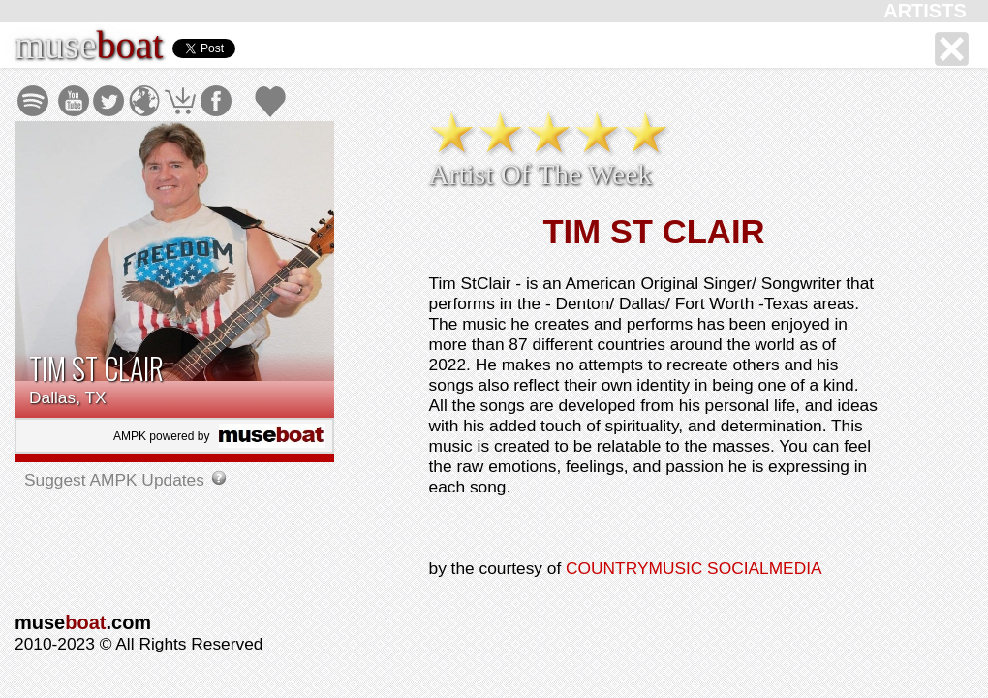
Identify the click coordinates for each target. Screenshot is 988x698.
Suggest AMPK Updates (116, 480)
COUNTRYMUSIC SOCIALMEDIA (693, 568)
